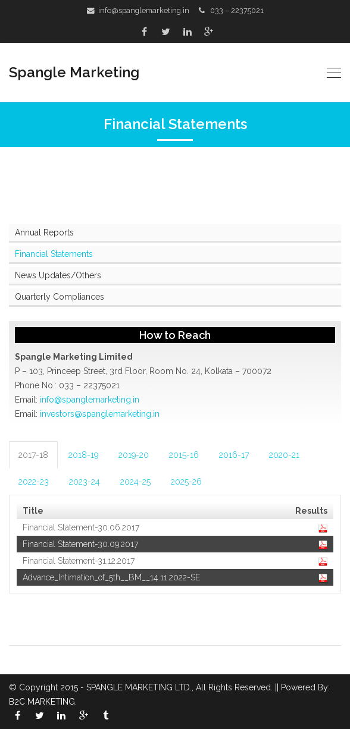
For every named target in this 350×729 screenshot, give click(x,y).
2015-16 (184, 455)
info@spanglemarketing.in (143, 10)
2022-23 (33, 481)
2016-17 (234, 455)
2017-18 (33, 455)
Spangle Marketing (74, 72)
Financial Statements (54, 254)
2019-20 (133, 455)
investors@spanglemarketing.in (100, 414)
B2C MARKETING (42, 701)
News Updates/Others (58, 275)
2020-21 (284, 455)
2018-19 (83, 455)
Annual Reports (44, 232)
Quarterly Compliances (59, 296)
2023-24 (84, 481)
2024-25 (135, 481)
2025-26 (186, 481)
